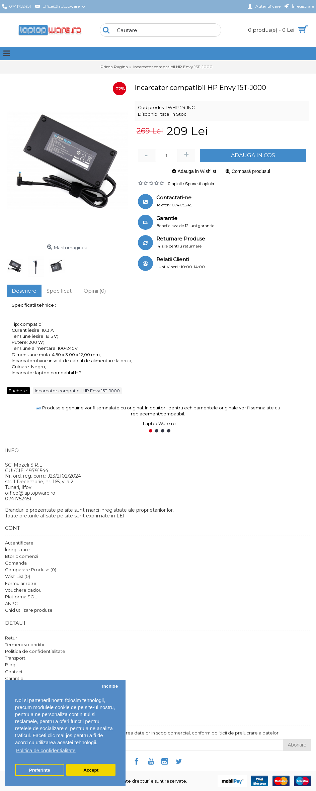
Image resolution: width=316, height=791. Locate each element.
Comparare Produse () (30, 569)
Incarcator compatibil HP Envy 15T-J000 (77, 390)
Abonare (297, 745)
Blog (10, 664)
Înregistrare (17, 549)
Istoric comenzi (21, 556)
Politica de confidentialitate (35, 651)
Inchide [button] (110, 686)
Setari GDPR (18, 705)
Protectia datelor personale (35, 698)
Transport (15, 658)
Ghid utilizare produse (29, 610)
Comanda (16, 563)
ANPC (11, 603)
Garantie (14, 678)
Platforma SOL (21, 596)
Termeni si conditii (24, 644)
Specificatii (60, 291)
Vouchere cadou (23, 590)
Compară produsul (251, 171)
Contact (14, 671)
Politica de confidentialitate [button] (46, 750)
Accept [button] (90, 770)
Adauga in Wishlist (197, 171)
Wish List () (17, 576)
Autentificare (19, 543)
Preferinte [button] (39, 770)
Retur (11, 637)
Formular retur (20, 583)
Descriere (24, 291)
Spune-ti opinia (199, 183)
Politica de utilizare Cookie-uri (37, 691)
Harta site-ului (20, 685)
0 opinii (175, 183)
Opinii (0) (95, 291)
